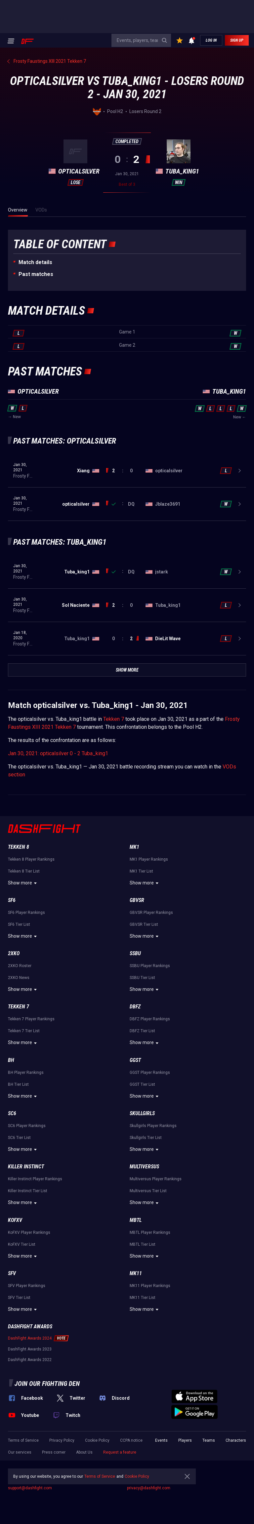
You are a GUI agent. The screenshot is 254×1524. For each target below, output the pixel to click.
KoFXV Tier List (21, 1244)
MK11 (136, 1273)
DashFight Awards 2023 (30, 1349)
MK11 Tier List (142, 1297)
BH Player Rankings (26, 1072)
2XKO (14, 953)
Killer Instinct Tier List (27, 1191)
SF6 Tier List (19, 924)
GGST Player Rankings (150, 1072)
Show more (23, 883)
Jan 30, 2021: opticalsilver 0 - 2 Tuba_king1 (58, 753)
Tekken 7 (113, 719)
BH (11, 1060)
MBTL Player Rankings (150, 1232)
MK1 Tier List (141, 871)
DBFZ (135, 1006)
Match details (35, 262)
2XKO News (18, 977)
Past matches (36, 274)
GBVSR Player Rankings (151, 912)
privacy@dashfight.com (148, 1488)
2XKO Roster (19, 965)
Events (161, 1440)
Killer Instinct (26, 1166)
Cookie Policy (97, 1440)
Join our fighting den (47, 1383)
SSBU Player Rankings (150, 965)
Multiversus (144, 1166)
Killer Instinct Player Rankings (35, 1179)
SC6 (12, 1113)
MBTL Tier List (142, 1244)
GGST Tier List (142, 1084)
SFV (12, 1273)
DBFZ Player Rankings (150, 1019)
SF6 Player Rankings (26, 912)
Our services (19, 1452)
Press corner (53, 1452)
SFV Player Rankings (26, 1285)
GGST (135, 1060)
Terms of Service (23, 1440)
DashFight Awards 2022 (30, 1359)
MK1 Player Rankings (149, 859)
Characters (236, 1440)
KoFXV (15, 1220)
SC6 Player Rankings (27, 1125)
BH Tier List (18, 1084)
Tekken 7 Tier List (24, 1031)
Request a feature (119, 1452)
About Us (84, 1452)
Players (185, 1440)
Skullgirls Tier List (146, 1137)
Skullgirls (142, 1113)
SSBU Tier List (142, 977)
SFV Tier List (19, 1297)
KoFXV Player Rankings (29, 1232)
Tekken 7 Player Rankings (31, 1019)
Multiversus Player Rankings (156, 1179)
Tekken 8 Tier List (24, 871)
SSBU (135, 953)
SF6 (12, 900)
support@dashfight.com (30, 1488)
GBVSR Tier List (144, 924)
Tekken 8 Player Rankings (31, 859)
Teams (208, 1440)
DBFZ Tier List (142, 1031)
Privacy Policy (61, 1440)
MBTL (136, 1220)
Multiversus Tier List (148, 1191)
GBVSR (137, 900)
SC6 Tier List (19, 1137)
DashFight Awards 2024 (30, 1338)
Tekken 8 (18, 847)
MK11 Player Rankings (150, 1285)
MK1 (134, 847)
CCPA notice (131, 1440)
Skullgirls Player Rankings (153, 1125)
